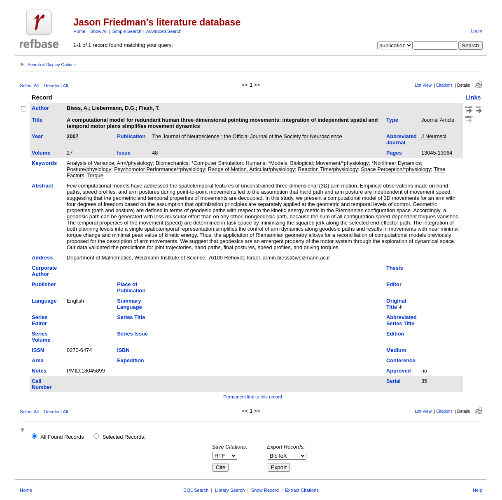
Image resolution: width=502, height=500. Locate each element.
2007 (72, 136)
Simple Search (127, 31)
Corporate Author (44, 271)
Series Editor (39, 320)
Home (79, 31)
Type (392, 120)
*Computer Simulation (217, 163)
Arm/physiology (134, 163)
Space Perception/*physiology (396, 169)
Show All (98, 31)
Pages (394, 153)
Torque (95, 175)
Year (37, 136)
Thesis (394, 268)
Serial (393, 381)
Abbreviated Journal (401, 139)
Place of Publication (131, 287)
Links (473, 97)
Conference (400, 360)
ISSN (38, 350)
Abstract (42, 186)
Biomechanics (172, 163)
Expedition (130, 360)
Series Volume (41, 337)
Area (37, 360)
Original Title (396, 304)
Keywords (44, 163)
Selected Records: (124, 437)
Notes (39, 371)
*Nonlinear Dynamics (395, 163)
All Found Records (62, 437)
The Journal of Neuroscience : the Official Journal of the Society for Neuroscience (247, 136)
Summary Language (129, 304)
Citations (444, 85)
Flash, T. (149, 108)
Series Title (131, 317)
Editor (394, 284)
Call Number (41, 384)
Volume (41, 153)
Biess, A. (78, 108)
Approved (398, 371)
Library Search (230, 490)
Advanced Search (164, 31)
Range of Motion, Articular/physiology (251, 169)
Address (42, 258)
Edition (395, 334)
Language (44, 301)
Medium (396, 350)
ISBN (123, 350)
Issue (124, 153)
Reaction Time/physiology (328, 169)
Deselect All (56, 85)
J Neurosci (433, 136)
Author (40, 108)
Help (477, 490)
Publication (131, 136)
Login (476, 30)
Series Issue (132, 334)
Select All (29, 85)
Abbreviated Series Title (401, 320)
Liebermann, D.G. (114, 108)
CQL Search (195, 490)
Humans (256, 163)
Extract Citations (301, 490)
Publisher (44, 284)
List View (423, 85)
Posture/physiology (89, 169)
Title (37, 120)
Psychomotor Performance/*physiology (159, 169)
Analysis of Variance (90, 163)
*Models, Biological (290, 163)
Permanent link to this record (252, 396)
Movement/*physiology (342, 163)
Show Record (265, 490)
